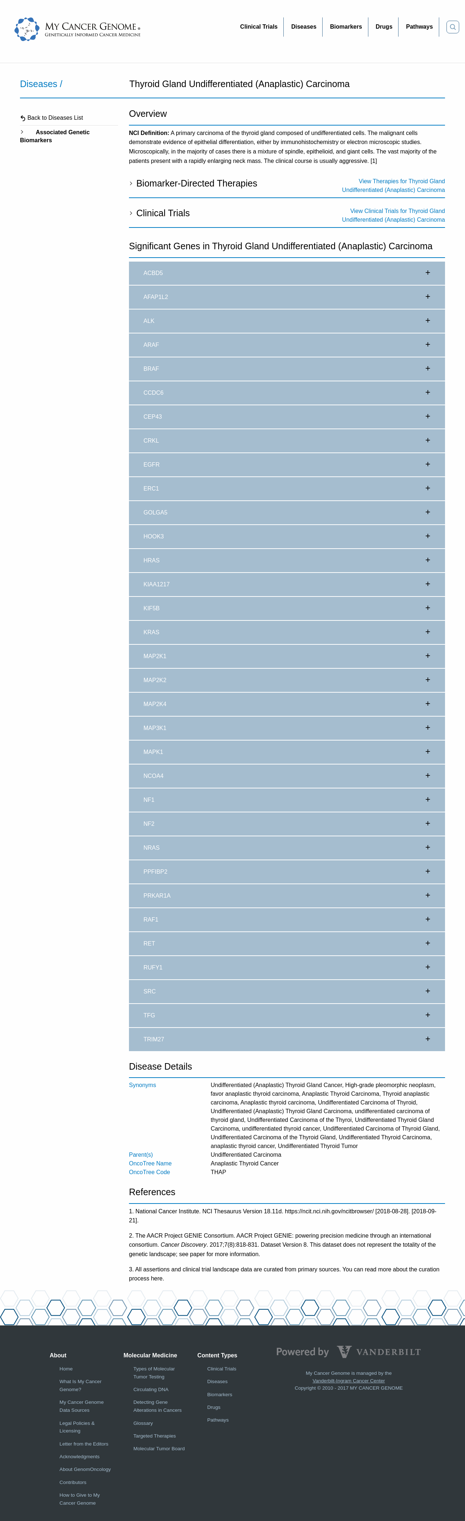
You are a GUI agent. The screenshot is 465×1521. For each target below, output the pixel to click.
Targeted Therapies (154, 1436)
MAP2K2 (286, 680)
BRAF (286, 369)
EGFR (286, 464)
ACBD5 (286, 273)
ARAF (286, 345)
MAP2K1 (286, 656)
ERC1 (286, 488)
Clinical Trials (159, 213)
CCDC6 (286, 393)
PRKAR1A (286, 895)
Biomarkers (219, 1394)
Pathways (218, 1420)
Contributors (73, 1482)
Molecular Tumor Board (159, 1448)
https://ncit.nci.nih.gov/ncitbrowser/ (329, 1211)
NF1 (286, 800)
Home (66, 1369)
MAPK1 (286, 752)
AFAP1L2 (286, 297)
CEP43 (286, 417)
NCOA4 (286, 776)
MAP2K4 (286, 704)
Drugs (214, 1407)
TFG (286, 1015)
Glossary (143, 1423)
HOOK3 (286, 536)
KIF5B (286, 608)
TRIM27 (286, 1039)
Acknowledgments (80, 1456)
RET (286, 943)
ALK (286, 321)
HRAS (286, 560)
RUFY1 (286, 967)
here (156, 1278)
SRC (286, 991)
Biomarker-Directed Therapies (193, 183)
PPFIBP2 (286, 872)
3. (131, 1269)
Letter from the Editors (84, 1444)
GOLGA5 (286, 512)
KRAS (286, 632)
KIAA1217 (286, 584)
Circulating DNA (151, 1389)
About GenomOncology (85, 1469)
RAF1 (286, 919)
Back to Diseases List (51, 118)
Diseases (217, 1381)
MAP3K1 (286, 728)
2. (131, 1236)
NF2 (286, 824)
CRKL (286, 440)
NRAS (286, 848)
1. (131, 1211)
